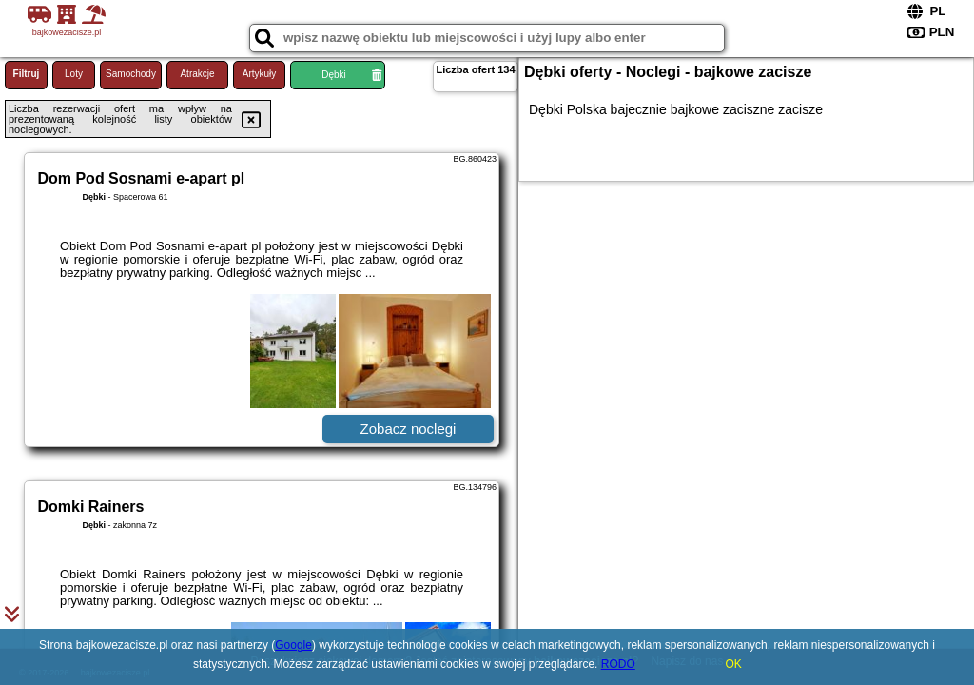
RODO (618, 664)
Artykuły (260, 73)
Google (293, 645)
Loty (74, 73)
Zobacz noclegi (408, 429)
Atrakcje (197, 73)
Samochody (131, 73)
